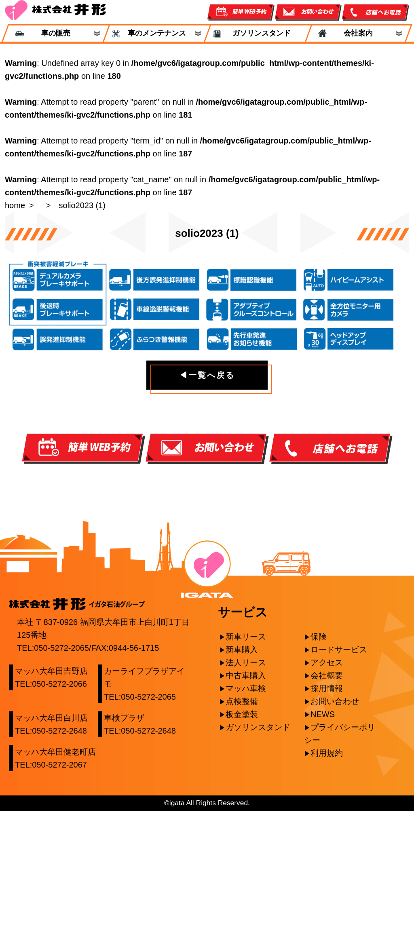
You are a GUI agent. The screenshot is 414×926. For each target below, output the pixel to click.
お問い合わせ (334, 816)
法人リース (246, 778)
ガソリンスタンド (258, 33)
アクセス (326, 778)
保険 (318, 752)
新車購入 (242, 765)
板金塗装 (242, 829)
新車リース (246, 752)
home (15, 205)
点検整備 (242, 816)
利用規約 (326, 868)
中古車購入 (246, 791)
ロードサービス (338, 765)
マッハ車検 (246, 803)
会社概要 (326, 791)
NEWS (322, 829)
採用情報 (326, 803)
